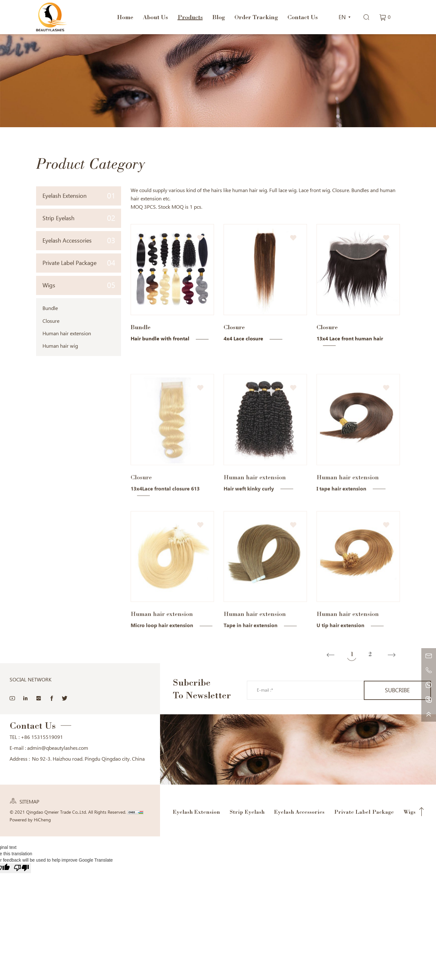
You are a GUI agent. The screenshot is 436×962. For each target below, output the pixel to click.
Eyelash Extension (79, 195)
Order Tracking (256, 17)
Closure (50, 321)
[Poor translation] (21, 868)
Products (190, 17)
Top (421, 812)
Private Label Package (79, 263)
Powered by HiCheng (30, 819)
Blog (218, 17)
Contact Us (302, 17)
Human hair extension (66, 333)
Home (125, 17)
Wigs (79, 285)
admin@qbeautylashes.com (57, 748)
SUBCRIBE (397, 690)
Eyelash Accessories (79, 240)
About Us (155, 17)
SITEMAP (29, 802)
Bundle (50, 308)
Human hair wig (60, 346)
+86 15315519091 (42, 737)
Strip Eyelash (79, 218)
